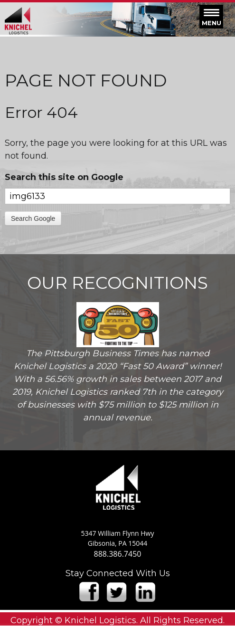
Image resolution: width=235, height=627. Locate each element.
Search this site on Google (64, 177)
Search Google (33, 218)
